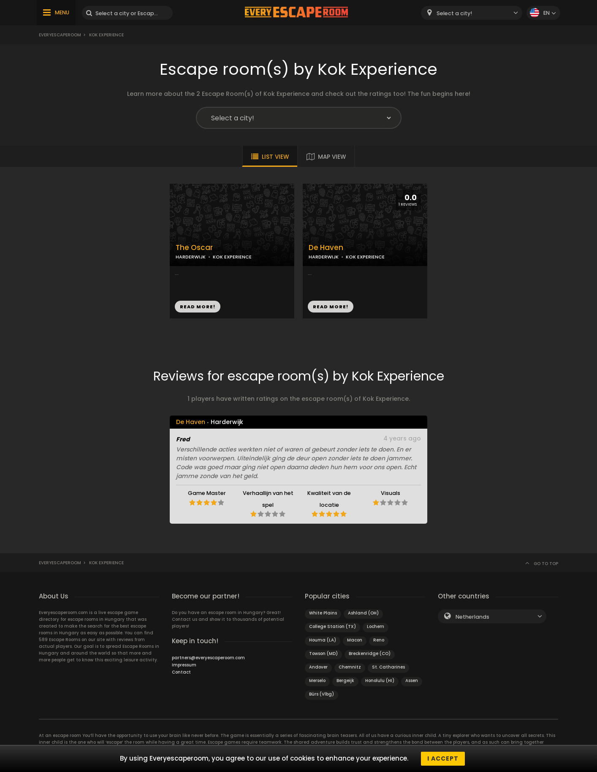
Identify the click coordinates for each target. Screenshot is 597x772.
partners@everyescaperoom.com (208, 658)
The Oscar (194, 247)
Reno (378, 640)
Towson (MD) (323, 653)
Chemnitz (350, 667)
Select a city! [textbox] (454, 13)
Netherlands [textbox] (472, 616)
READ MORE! (197, 306)
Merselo (317, 680)
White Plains (323, 613)
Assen (411, 680)
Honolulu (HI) (379, 680)
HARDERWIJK (191, 256)
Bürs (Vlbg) (321, 694)
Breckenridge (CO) (370, 653)
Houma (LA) (322, 640)
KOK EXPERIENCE (232, 256)
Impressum (184, 665)
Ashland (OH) (363, 613)
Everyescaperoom (60, 35)
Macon (354, 640)
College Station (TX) (332, 626)
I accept (443, 758)
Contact (181, 672)
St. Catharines (388, 667)
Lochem (375, 626)
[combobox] (471, 13)
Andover (318, 667)
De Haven (326, 247)
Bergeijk (345, 680)
